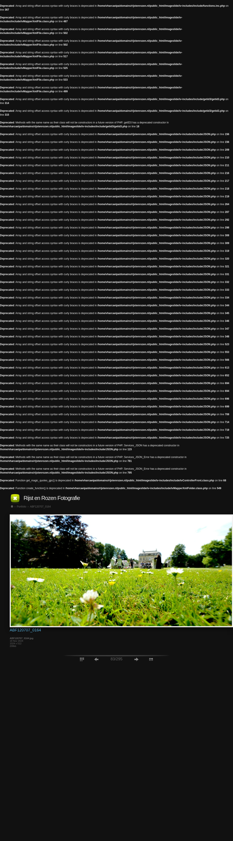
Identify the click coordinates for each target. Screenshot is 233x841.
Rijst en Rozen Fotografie (52, 498)
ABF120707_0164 (40, 506)
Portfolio (21, 506)
